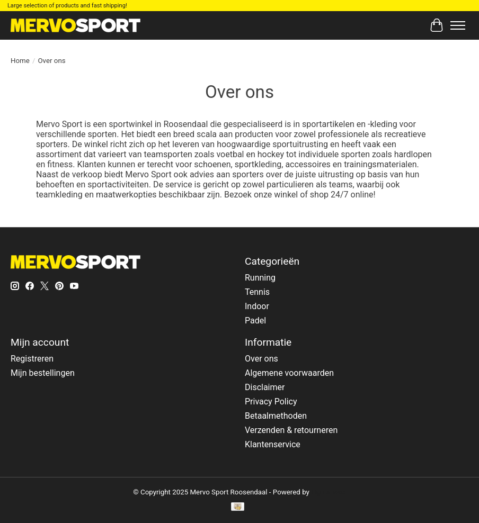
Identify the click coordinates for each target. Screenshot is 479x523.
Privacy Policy (271, 401)
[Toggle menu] (457, 25)
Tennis (257, 292)
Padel (255, 320)
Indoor (257, 306)
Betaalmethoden (276, 416)
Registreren (32, 359)
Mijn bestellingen (43, 373)
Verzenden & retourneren (291, 430)
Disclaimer (265, 387)
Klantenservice (272, 444)
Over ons (261, 359)
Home (20, 61)
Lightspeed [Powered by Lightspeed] (328, 492)
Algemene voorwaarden (289, 373)
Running (260, 278)
